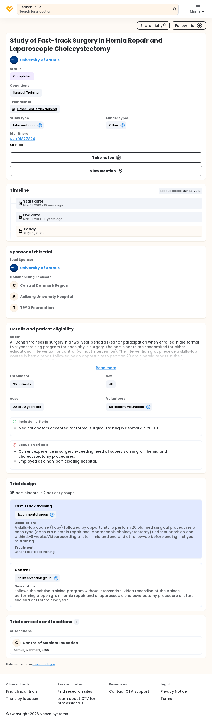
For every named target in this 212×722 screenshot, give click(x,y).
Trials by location (22, 698)
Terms (166, 698)
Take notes (106, 157)
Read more (106, 367)
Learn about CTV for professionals (76, 700)
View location (106, 170)
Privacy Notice (174, 691)
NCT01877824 (22, 139)
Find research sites (75, 691)
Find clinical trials (22, 691)
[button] (26, 93)
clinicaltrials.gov (43, 664)
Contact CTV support (129, 691)
